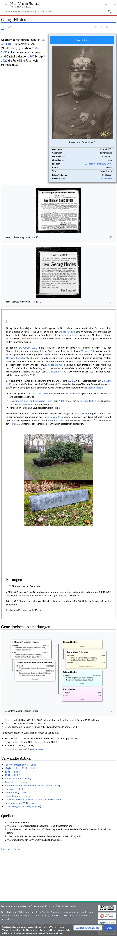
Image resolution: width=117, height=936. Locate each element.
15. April (23, 404)
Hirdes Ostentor (13, 778)
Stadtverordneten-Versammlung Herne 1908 (27, 785)
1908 (45, 393)
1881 (34, 347)
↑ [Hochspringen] (8, 822)
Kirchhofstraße (55, 420)
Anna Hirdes (11, 782)
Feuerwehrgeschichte (15, 764)
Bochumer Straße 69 (15, 803)
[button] (87, 928)
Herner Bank (11, 792)
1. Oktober (82, 400)
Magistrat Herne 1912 (16, 768)
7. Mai (35, 48)
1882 (91, 400)
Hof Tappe (10, 789)
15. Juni (37, 393)
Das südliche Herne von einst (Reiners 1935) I (28, 799)
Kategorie (6, 849)
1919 (68, 393)
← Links (32, 764)
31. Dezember (54, 371)
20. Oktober (50, 364)
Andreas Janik (106, 178)
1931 (4, 52)
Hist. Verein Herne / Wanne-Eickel (24, 5)
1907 (31, 56)
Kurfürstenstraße (51, 416)
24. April (106, 380)
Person (16, 849)
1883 (92, 351)
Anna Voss (37, 749)
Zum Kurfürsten (30, 338)
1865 (61, 400)
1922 (4, 60)
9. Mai (13, 423)
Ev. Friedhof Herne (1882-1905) (98, 164)
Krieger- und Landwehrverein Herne (33, 400)
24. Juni (84, 351)
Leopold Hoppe (95, 387)
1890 (46, 354)
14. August (24, 347)
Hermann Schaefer (15, 357)
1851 (10, 44)
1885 (30, 404)
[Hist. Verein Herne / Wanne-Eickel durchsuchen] (58, 11)
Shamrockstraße (67, 331)
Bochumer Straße (69, 335)
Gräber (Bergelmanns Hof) (18, 806)
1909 (59, 364)
